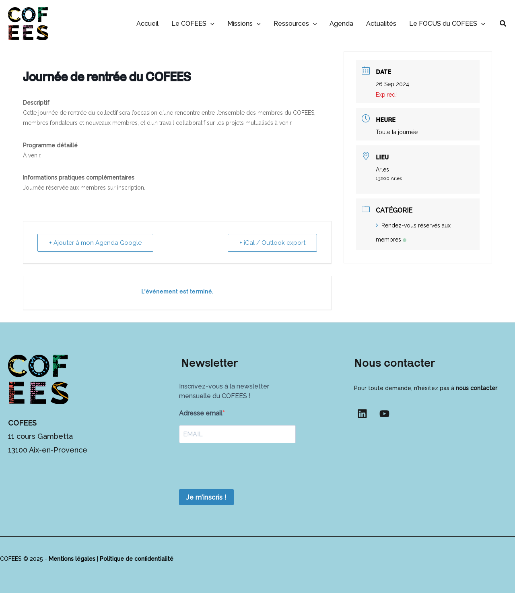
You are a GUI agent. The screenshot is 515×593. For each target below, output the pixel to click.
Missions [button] (244, 23)
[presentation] (240, 467)
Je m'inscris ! (206, 497)
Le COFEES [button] (192, 23)
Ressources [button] (295, 23)
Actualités (381, 23)
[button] (210, 23)
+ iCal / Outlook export (272, 242)
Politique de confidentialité (136, 559)
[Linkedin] (362, 413)
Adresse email (200, 413)
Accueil (147, 23)
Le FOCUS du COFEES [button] (447, 23)
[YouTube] (384, 413)
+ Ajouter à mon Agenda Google (95, 242)
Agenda (341, 23)
